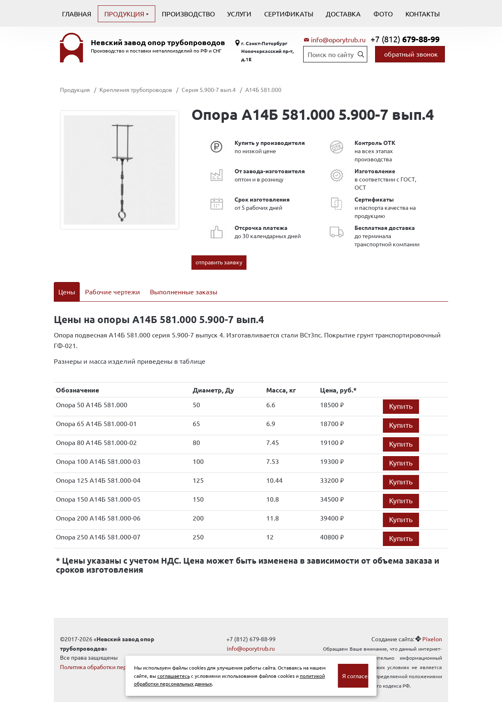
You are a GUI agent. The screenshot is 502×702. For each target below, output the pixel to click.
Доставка (343, 13)
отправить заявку (219, 262)
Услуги (239, 13)
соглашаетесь (173, 675)
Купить (401, 395)
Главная (76, 13)
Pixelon (432, 628)
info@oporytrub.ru (338, 39)
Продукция (125, 13)
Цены (66, 291)
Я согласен (355, 675)
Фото (383, 13)
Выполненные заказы (183, 291)
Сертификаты (288, 13)
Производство (188, 13)
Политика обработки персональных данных (118, 656)
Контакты (422, 13)
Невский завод (158, 42)
